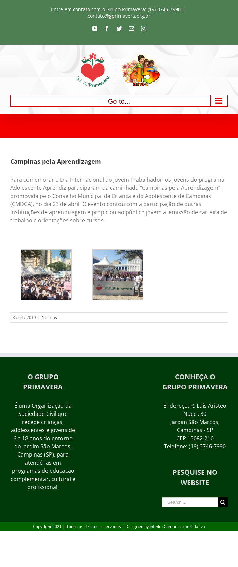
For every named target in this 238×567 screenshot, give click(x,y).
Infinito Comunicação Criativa (177, 526)
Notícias (49, 317)
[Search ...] (190, 502)
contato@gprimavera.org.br (119, 16)
